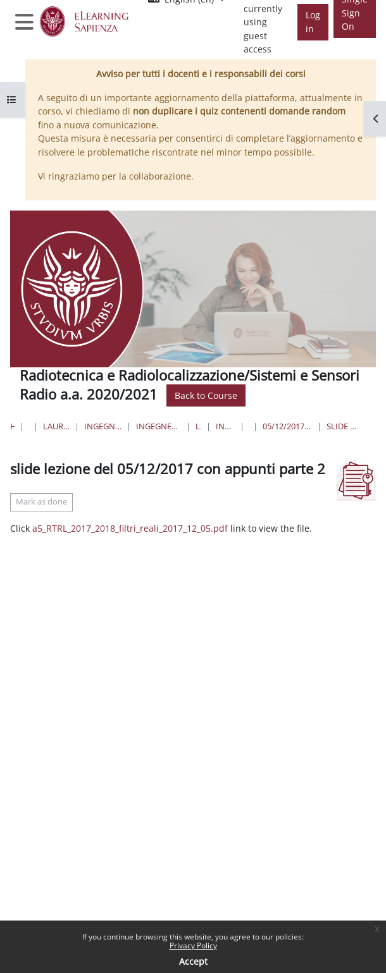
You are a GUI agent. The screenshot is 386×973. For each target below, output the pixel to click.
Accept (193, 961)
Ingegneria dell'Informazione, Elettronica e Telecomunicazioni (158, 426)
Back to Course (206, 395)
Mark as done (41, 501)
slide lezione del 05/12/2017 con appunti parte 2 (342, 426)
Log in (313, 22)
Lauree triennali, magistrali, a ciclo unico (56, 426)
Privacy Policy (193, 945)
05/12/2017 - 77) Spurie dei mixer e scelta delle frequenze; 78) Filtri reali (287, 426)
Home (12, 426)
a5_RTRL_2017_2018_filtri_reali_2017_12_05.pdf (130, 528)
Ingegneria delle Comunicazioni (225, 426)
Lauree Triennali (198, 426)
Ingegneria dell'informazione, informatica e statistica (102, 426)
